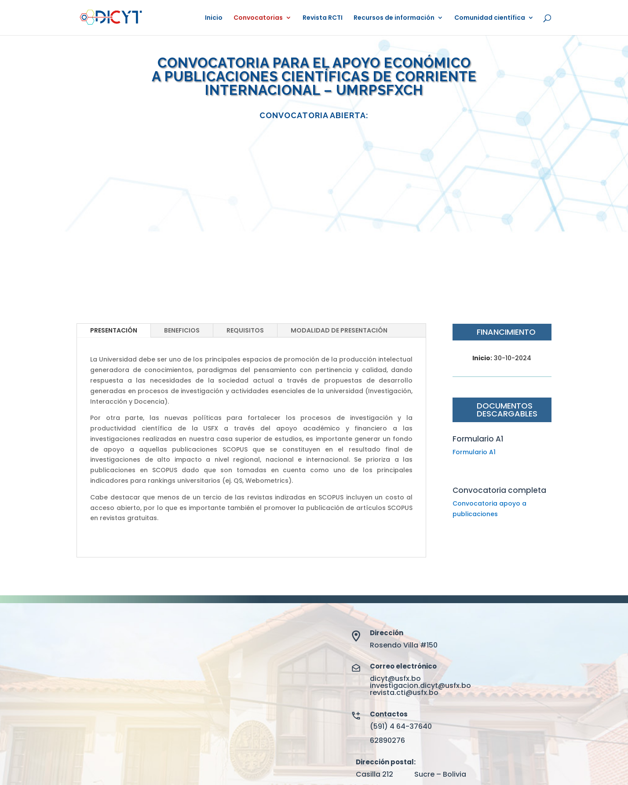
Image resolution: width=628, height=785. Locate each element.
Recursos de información (394, 18)
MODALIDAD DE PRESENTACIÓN (339, 330)
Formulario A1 (474, 452)
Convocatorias (258, 18)
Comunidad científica (489, 18)
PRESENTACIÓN (113, 330)
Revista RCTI (323, 18)
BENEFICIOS (182, 330)
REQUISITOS (245, 330)
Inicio (214, 18)
